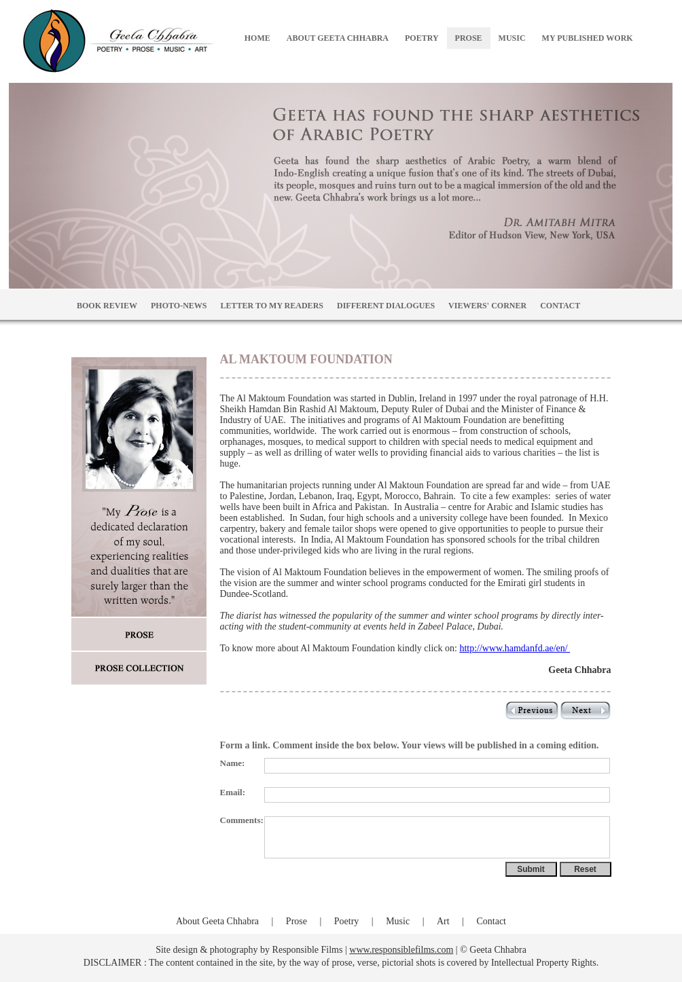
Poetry (346, 921)
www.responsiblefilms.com (401, 950)
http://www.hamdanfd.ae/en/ (514, 648)
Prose (296, 921)
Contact (491, 921)
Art (443, 921)
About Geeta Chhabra (217, 921)
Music (398, 921)
